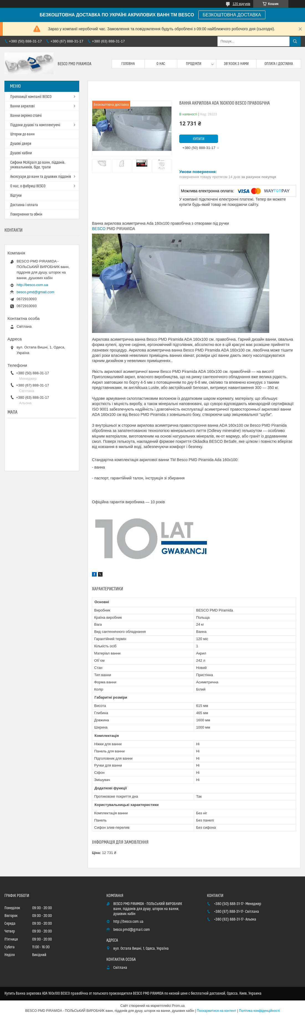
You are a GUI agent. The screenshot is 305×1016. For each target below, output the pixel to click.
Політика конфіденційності (259, 1011)
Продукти (193, 64)
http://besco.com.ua (32, 285)
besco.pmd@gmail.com (35, 292)
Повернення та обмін (26, 214)
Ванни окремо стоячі (26, 115)
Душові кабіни (21, 153)
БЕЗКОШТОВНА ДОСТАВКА (232, 14)
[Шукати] (295, 41)
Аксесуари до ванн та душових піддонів (40, 177)
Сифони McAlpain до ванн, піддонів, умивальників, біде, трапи (37, 165)
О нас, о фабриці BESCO (27, 186)
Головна (128, 64)
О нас (161, 64)
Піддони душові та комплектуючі (35, 125)
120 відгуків (241, 4)
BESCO (99, 228)
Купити (198, 139)
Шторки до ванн (22, 134)
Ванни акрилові (22, 106)
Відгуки (16, 195)
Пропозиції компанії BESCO (31, 97)
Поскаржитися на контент (216, 1011)
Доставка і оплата (24, 205)
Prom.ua (178, 1006)
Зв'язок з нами (236, 64)
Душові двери (20, 143)
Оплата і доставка (279, 64)
